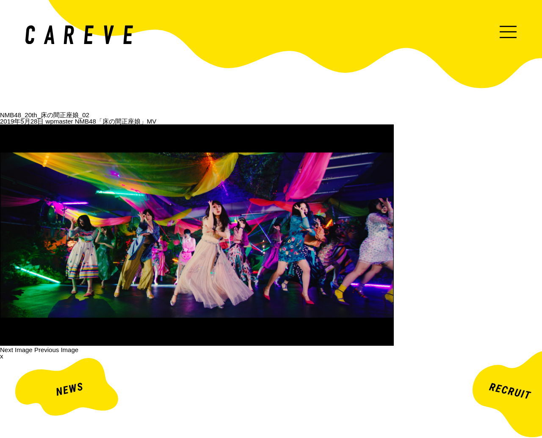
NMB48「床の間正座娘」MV (116, 121)
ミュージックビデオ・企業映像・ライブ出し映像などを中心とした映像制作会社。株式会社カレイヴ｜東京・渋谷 (79, 34)
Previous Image (56, 349)
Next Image (16, 349)
